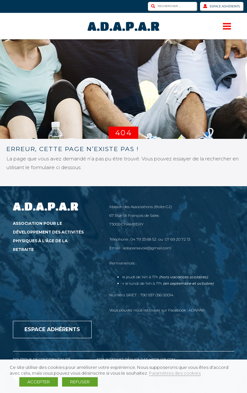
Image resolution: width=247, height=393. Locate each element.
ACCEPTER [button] (38, 381)
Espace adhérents (221, 6)
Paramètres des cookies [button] (175, 373)
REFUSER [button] (80, 381)
